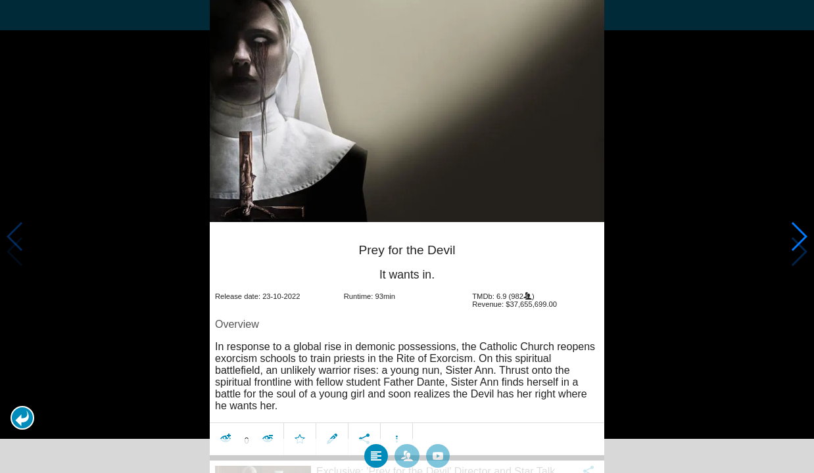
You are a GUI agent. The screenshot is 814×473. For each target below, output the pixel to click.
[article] (407, 338)
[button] (22, 418)
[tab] (376, 452)
